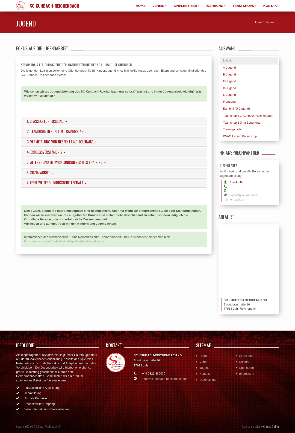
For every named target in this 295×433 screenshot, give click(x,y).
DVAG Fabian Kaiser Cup (240, 136)
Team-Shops (244, 6)
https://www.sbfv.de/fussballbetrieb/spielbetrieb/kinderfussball (64, 241)
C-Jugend (229, 81)
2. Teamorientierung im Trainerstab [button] (57, 131)
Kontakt (271, 6)
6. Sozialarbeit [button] (40, 172)
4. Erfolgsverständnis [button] (46, 152)
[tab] (114, 121)
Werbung (216, 6)
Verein (159, 6)
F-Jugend (229, 101)
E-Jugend (229, 94)
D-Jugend (229, 88)
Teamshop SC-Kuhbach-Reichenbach (248, 115)
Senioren (245, 361)
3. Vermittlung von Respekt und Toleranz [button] (61, 142)
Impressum (246, 373)
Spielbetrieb (186, 6)
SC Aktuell (246, 355)
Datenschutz (208, 379)
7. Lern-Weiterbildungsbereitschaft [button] (56, 183)
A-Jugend (229, 67)
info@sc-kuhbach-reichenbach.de (164, 379)
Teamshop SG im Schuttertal (242, 122)
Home (140, 6)
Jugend (204, 367)
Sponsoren (246, 367)
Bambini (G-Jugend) (236, 108)
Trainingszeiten (233, 129)
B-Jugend (229, 74)
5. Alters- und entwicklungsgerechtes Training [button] (66, 162)
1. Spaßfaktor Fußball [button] (47, 121)
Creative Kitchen (271, 426)
